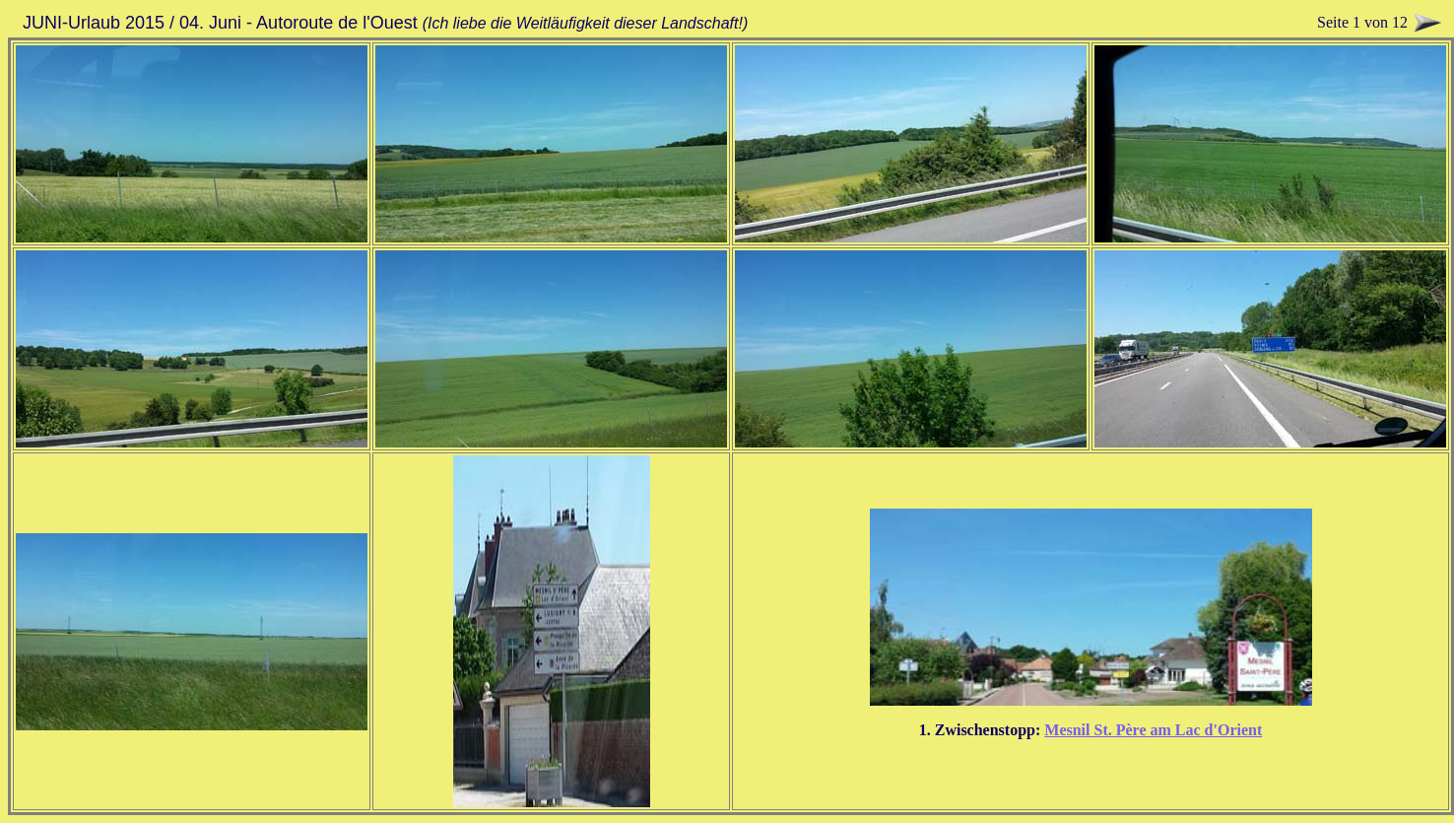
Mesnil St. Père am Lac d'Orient (1153, 729)
